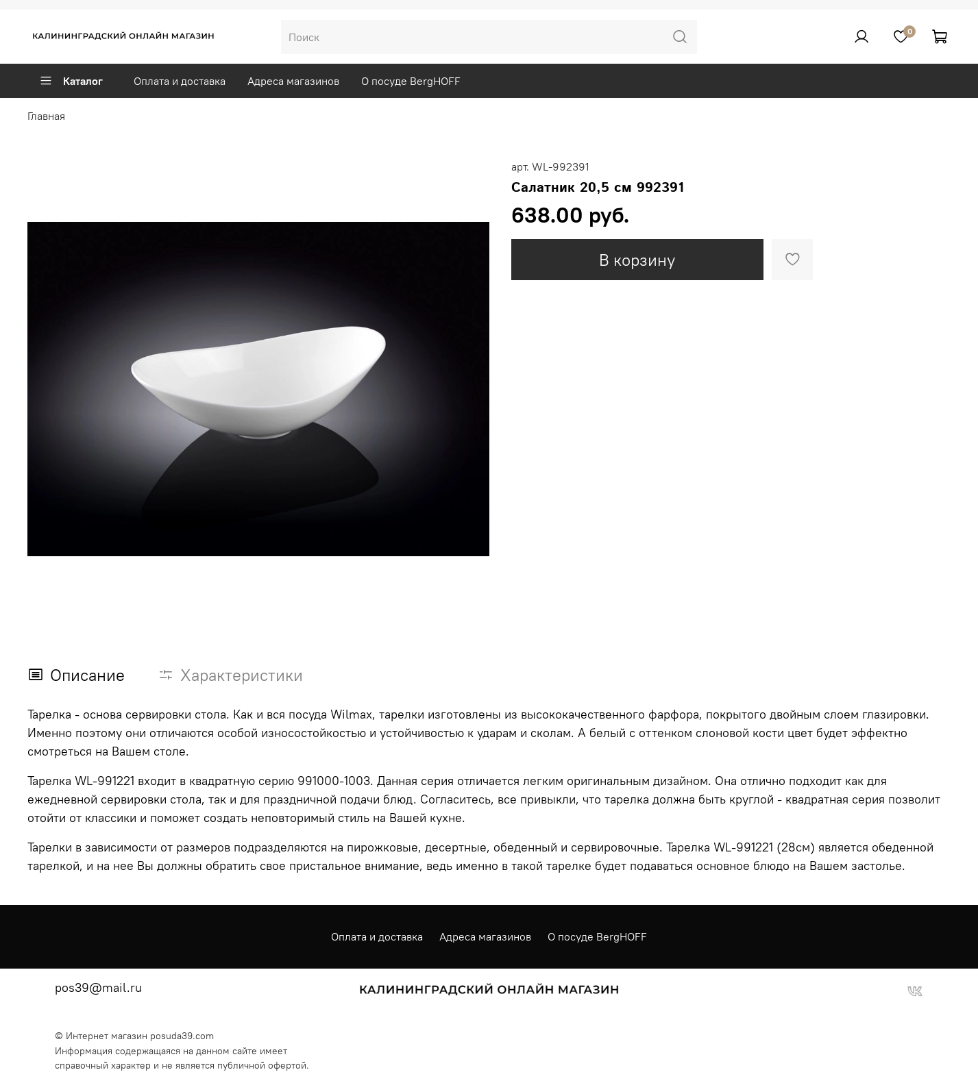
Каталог (71, 81)
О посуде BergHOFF (411, 81)
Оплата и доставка (179, 81)
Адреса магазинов (293, 81)
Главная (46, 116)
